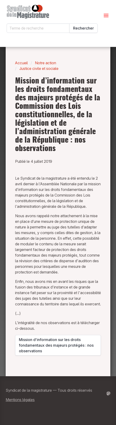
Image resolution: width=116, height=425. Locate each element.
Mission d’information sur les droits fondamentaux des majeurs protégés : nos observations (56, 345)
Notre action (45, 63)
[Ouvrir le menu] (106, 15)
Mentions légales (20, 399)
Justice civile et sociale (38, 68)
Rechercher (83, 28)
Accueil (21, 63)
